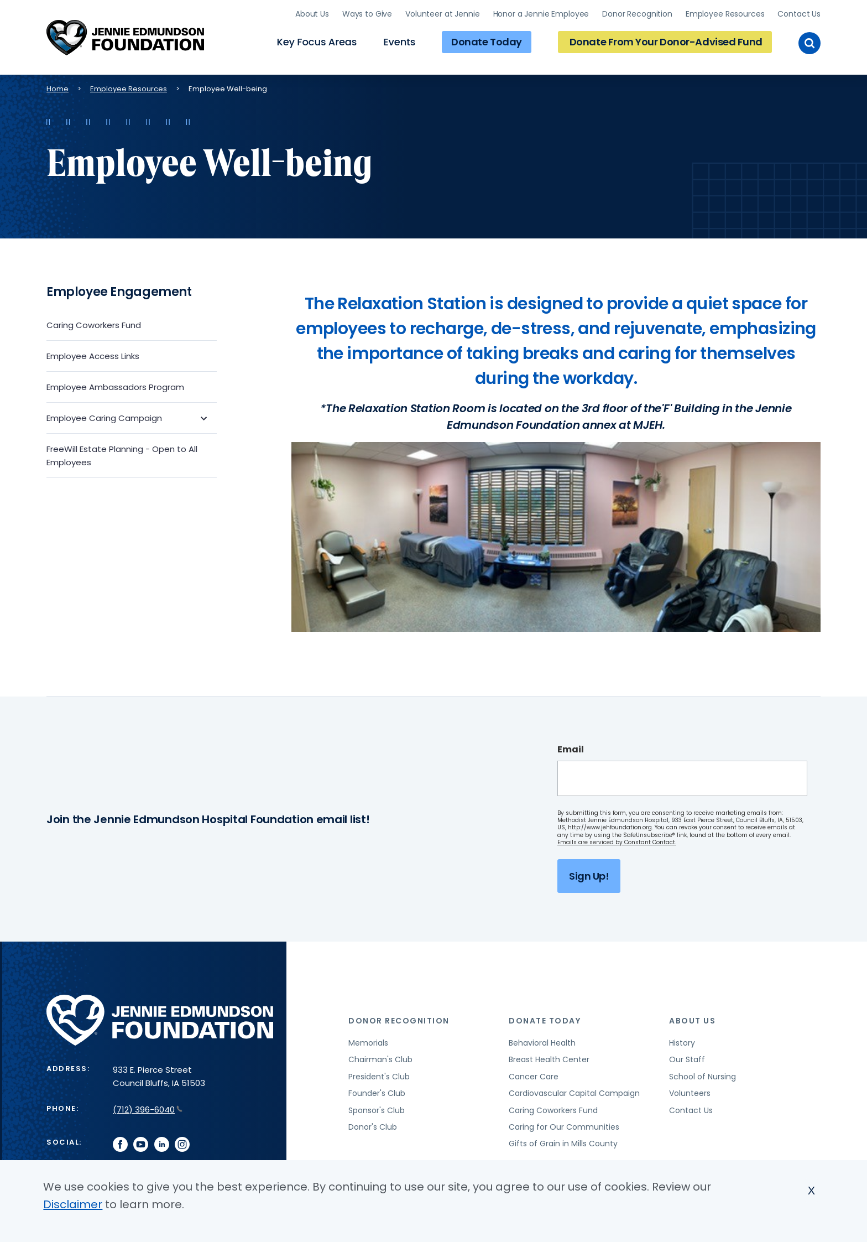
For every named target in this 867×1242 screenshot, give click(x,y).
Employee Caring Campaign (104, 418)
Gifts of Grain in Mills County (563, 1143)
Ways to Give (367, 13)
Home (57, 89)
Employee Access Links (92, 356)
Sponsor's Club (376, 1110)
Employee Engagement (119, 291)
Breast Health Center (549, 1059)
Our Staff (687, 1059)
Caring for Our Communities (564, 1126)
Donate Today (486, 42)
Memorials (368, 1042)
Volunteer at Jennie (442, 13)
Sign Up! (589, 876)
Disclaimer (72, 1204)
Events (399, 42)
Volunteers (690, 1093)
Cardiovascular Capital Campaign (574, 1093)
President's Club (379, 1076)
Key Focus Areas (316, 42)
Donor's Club (372, 1126)
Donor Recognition (637, 13)
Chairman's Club (380, 1059)
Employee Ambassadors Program (115, 387)
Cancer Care (533, 1076)
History (682, 1042)
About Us (312, 13)
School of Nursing (702, 1076)
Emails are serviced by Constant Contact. (616, 842)
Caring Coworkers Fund (93, 325)
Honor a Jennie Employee (541, 13)
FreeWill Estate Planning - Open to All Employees (121, 455)
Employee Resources (725, 13)
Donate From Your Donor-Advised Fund (666, 42)
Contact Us (799, 13)
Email (570, 749)
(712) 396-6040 (147, 1109)
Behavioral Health (542, 1042)
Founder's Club (376, 1093)
